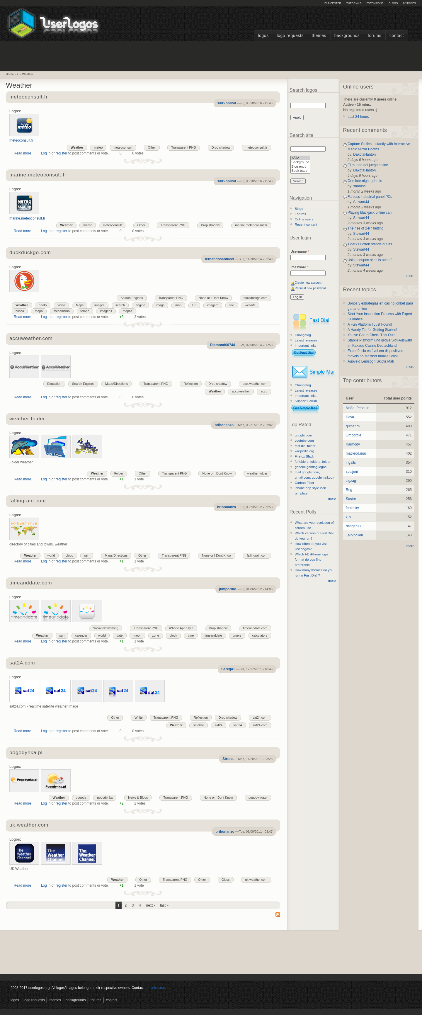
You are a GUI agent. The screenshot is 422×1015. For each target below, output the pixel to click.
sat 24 (237, 725)
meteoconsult (122, 147)
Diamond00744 (222, 345)
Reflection (191, 383)
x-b (348, 517)
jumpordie (227, 589)
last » (164, 905)
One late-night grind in (365, 181)
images (99, 305)
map (178, 305)
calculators (260, 635)
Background (300, 162)
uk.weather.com (28, 825)
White (139, 717)
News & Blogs (138, 797)
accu (264, 391)
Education (54, 383)
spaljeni (352, 472)
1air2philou (226, 103)
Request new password (310, 288)
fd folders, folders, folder (313, 461)
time (191, 635)
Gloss (226, 879)
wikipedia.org (304, 451)
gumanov (353, 426)
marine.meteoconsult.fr (38, 175)
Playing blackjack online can (370, 212)
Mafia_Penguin (357, 408)
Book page (300, 171)
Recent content (306, 224)
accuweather (241, 391)
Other (152, 147)
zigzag (351, 481)
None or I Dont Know (213, 298)
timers (237, 635)
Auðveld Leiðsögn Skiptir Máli (371, 361)
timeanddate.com (30, 583)
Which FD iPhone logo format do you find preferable (311, 559)
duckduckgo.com (30, 252)
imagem (212, 305)
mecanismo (62, 311)
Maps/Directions (116, 383)
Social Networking (105, 628)
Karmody (353, 444)
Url (194, 305)
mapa (39, 311)
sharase (359, 186)
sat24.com (22, 663)
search (120, 305)
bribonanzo (224, 425)
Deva (350, 417)
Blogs (393, 3)
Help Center (332, 3)
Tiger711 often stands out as (370, 244)
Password (299, 267)
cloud (69, 555)
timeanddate (213, 635)
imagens (106, 311)
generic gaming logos (310, 467)
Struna (228, 759)
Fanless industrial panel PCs (370, 197)
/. (18, 74)
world (51, 555)
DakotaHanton (364, 154)
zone (155, 635)
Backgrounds (347, 35)
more (332, 498)
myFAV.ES (409, 3)
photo (43, 305)
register (61, 153)
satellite (198, 725)
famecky (352, 508)
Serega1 (228, 669)
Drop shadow (221, 147)
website (250, 305)
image (160, 305)
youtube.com (304, 440)
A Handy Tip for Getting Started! (372, 330)
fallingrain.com (27, 501)
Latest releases (306, 340)
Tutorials (353, 3)
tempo (85, 311)
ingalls (351, 462)
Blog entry (300, 167)
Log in (46, 153)
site (231, 305)
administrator (155, 988)
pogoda (81, 797)
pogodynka (105, 797)
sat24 (218, 725)
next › (150, 905)
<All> (300, 158)
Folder (118, 473)
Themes (319, 35)
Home (10, 74)
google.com (303, 435)
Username (299, 251)
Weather (27, 74)
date (120, 635)
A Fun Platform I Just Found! (370, 324)
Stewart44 (361, 202)
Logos (263, 35)
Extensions (374, 3)
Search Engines (131, 298)
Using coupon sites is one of (370, 260)
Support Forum (306, 401)
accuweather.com (30, 338)
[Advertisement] (211, 55)
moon (137, 635)
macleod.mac (356, 453)
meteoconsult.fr (28, 97)
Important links (305, 345)
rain (86, 555)
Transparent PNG (183, 147)
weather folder (27, 418)
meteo (98, 147)
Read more (22, 153)
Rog (349, 490)
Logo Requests (290, 35)
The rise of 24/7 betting (366, 228)
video (61, 305)
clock (173, 635)
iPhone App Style (181, 628)
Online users (304, 219)
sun (61, 635)
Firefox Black (304, 456)
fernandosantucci (219, 259)
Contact (396, 35)
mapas (127, 311)
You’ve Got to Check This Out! (371, 335)
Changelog (303, 335)
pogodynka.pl (25, 752)
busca (20, 311)
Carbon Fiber (304, 482)
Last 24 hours (358, 117)
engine (140, 305)
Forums (374, 35)
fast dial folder (305, 446)
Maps (80, 305)
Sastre (351, 499)
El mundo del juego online (368, 165)
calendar (81, 635)
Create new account (308, 282)
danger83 (353, 526)
